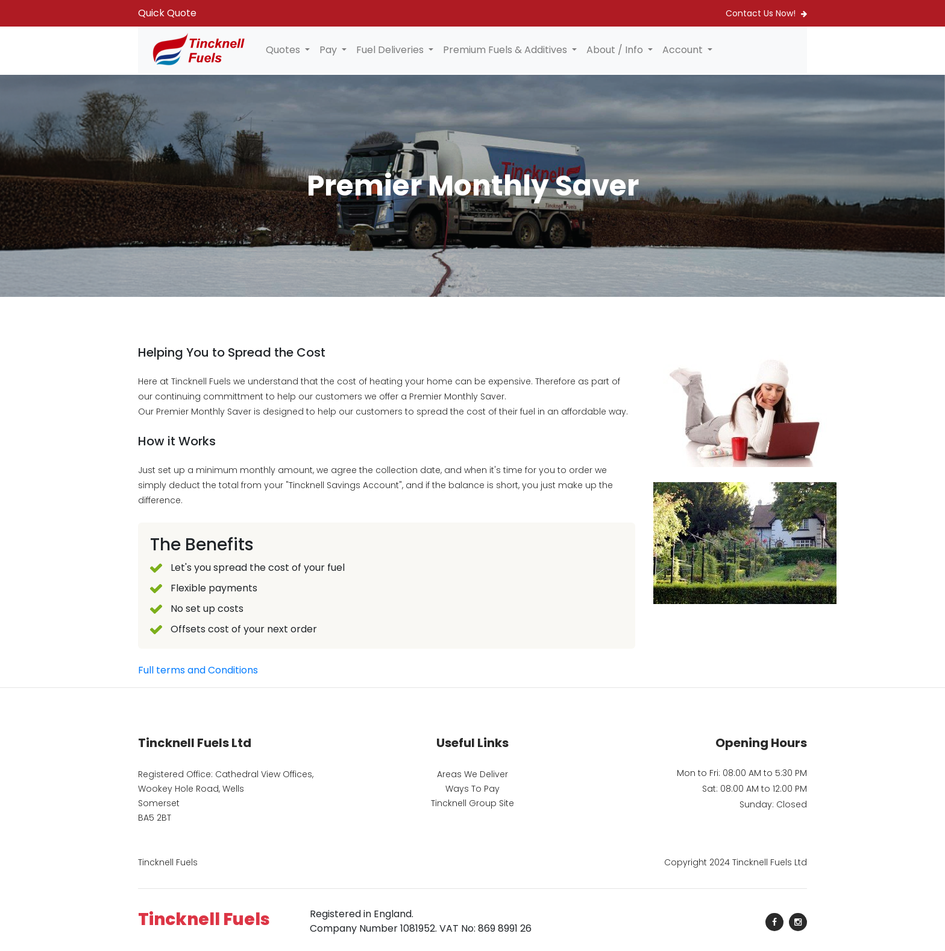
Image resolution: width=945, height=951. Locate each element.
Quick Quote (167, 13)
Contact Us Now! (766, 13)
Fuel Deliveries (391, 50)
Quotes (284, 50)
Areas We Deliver (472, 774)
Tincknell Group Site (472, 803)
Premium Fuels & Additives (506, 50)
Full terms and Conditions (198, 670)
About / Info (615, 50)
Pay (329, 50)
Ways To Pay (472, 789)
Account (683, 50)
